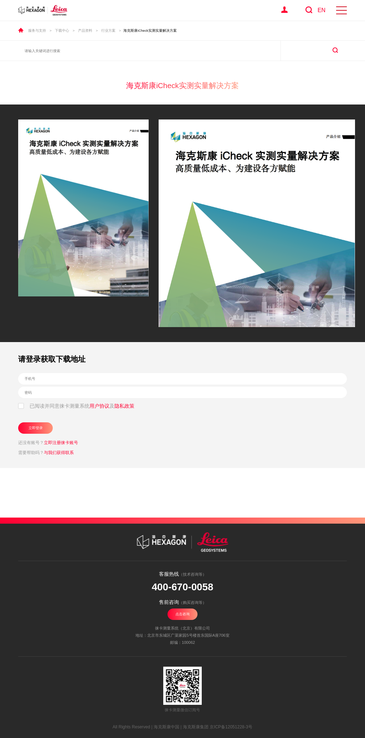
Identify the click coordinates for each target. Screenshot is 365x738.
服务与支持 (37, 30)
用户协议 (99, 406)
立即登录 (36, 428)
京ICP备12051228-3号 (231, 726)
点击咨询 (182, 614)
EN (321, 10)
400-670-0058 (183, 586)
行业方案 (108, 30)
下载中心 (62, 30)
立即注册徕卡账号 (61, 442)
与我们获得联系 (59, 452)
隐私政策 (124, 406)
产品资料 (85, 30)
